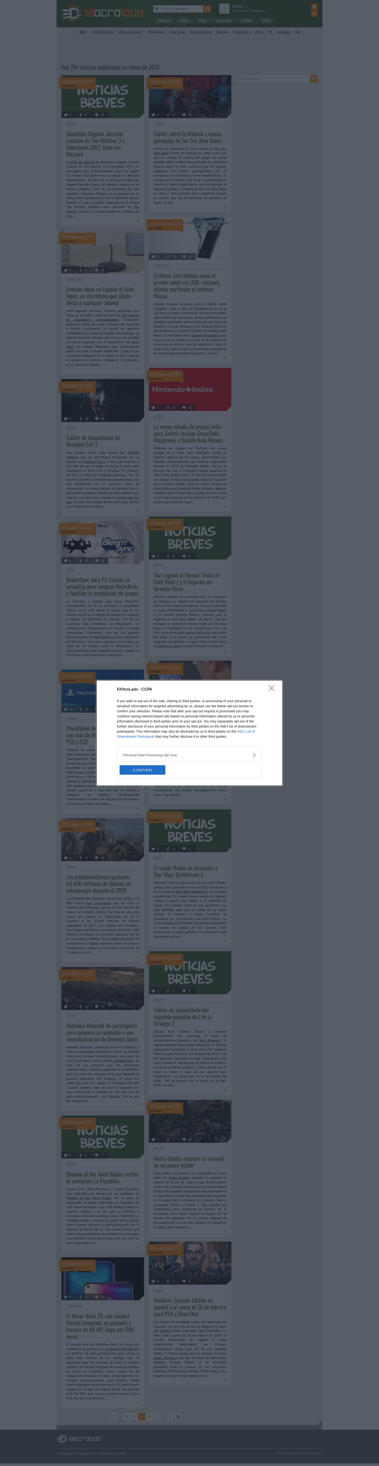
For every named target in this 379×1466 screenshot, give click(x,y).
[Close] (273, 689)
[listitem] (189, 755)
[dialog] (189, 733)
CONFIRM (142, 770)
